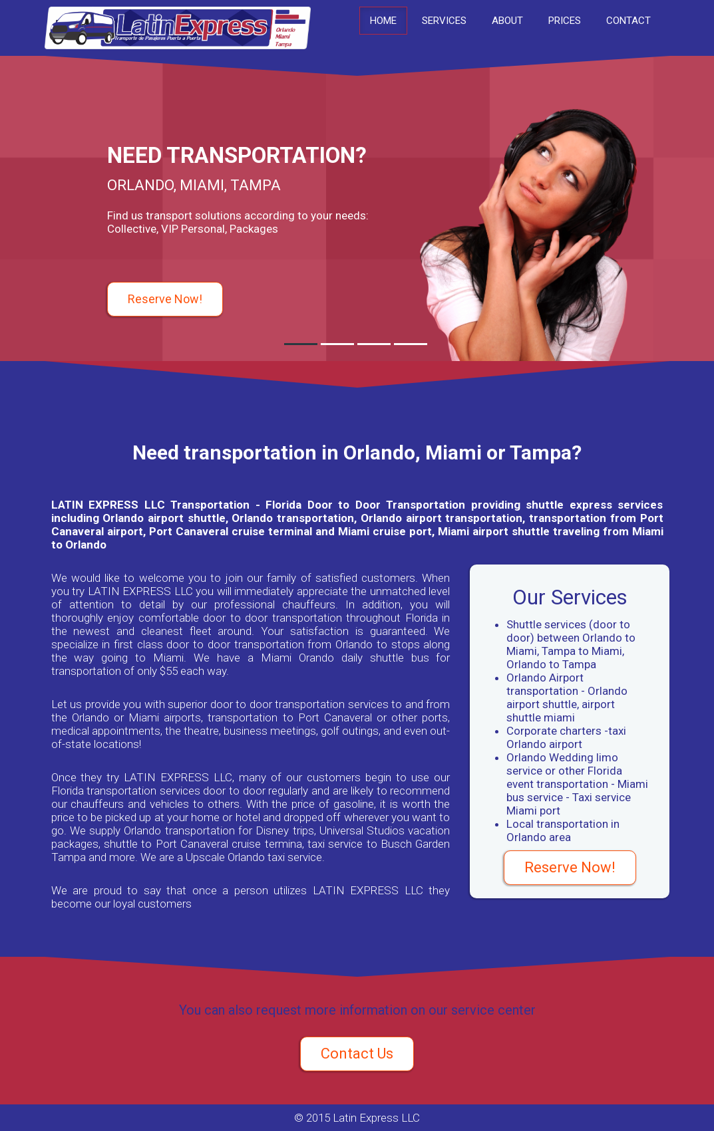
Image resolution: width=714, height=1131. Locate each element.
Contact (628, 21)
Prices (564, 21)
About (507, 21)
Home (383, 21)
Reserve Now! (165, 299)
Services (444, 21)
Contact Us (357, 1053)
